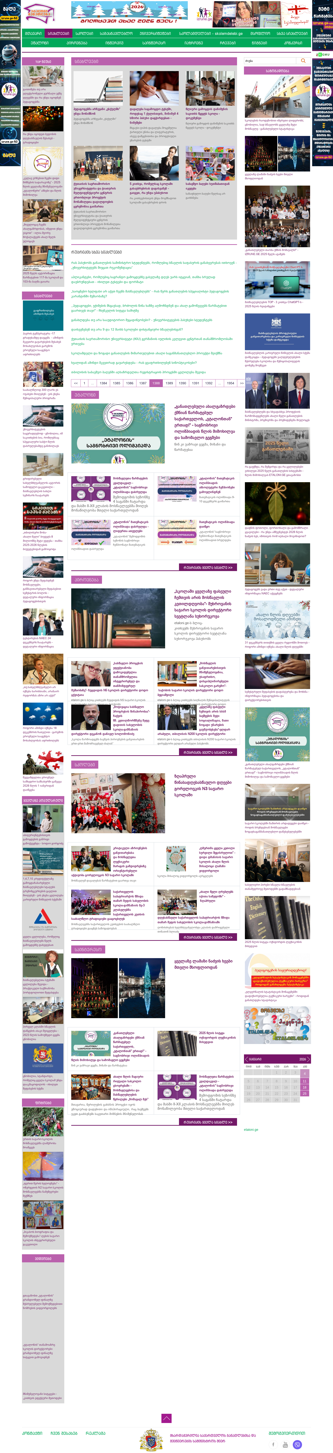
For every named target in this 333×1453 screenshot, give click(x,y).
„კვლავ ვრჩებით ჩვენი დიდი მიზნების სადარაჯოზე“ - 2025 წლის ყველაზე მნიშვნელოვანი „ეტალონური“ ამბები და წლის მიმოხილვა (42, 186)
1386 (129, 383)
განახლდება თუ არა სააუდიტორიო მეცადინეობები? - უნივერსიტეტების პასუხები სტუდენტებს (141, 320)
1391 (195, 383)
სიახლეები (58, 33)
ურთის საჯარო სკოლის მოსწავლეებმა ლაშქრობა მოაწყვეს (39, 1143)
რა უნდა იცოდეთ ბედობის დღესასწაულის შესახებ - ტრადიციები (39, 138)
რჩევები (228, 43)
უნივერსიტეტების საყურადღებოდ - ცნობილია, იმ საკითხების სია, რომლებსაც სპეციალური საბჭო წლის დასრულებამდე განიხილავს (43, 438)
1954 (230, 383)
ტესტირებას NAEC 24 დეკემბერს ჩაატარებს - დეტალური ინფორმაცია (38, 642)
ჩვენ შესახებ (64, 1433)
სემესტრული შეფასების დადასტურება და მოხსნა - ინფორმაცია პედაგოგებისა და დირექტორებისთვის (277, 696)
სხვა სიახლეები (292, 33)
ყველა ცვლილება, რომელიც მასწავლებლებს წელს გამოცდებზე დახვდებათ (41, 941)
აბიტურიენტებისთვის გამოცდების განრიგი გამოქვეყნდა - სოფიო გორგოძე (43, 839)
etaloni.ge (251, 1129)
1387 (143, 383)
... (92, 383)
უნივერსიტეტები (155, 33)
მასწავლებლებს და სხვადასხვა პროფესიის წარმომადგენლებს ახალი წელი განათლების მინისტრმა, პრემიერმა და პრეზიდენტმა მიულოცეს (277, 416)
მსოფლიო (260, 33)
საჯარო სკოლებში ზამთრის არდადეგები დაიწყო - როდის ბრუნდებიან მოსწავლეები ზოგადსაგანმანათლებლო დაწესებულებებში (277, 827)
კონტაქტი (32, 1433)
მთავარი (33, 33)
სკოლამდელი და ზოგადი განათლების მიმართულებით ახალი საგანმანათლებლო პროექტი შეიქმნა (146, 353)
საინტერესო (153, 43)
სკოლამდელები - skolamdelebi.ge (211, 33)
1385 (116, 383)
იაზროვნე (194, 43)
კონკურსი (293, 43)
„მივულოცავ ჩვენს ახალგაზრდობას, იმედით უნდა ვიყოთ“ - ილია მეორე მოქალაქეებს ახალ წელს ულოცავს (42, 233)
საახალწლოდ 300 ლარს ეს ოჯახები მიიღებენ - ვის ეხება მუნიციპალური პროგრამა (41, 394)
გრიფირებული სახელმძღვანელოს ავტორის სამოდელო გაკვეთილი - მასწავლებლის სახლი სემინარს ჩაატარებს (41, 487)
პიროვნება (77, 43)
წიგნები (259, 43)
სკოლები (84, 33)
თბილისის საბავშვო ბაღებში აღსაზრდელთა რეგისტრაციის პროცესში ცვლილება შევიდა (138, 372)
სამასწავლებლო (116, 33)
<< (76, 383)
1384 (103, 383)
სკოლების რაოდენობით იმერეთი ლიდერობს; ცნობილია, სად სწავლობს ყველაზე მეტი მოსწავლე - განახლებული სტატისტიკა (274, 124)
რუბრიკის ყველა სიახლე (208, 568)
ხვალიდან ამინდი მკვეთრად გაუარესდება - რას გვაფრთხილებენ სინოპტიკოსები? (134, 362)
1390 (182, 383)
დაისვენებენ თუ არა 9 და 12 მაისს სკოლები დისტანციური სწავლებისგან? (127, 329)
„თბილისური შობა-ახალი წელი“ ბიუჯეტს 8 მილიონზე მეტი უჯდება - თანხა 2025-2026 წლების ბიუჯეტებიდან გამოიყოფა (42, 541)
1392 (209, 383)
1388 (156, 383)
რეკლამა (95, 1433)
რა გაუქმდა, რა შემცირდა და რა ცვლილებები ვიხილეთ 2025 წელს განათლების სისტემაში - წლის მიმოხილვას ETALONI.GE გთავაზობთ (274, 471)
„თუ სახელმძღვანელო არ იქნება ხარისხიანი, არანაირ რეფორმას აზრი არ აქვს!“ (41, 691)
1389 (169, 383)
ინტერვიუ (114, 43)
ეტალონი (40, 43)
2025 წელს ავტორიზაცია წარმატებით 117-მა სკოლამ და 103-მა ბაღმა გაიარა (43, 277)
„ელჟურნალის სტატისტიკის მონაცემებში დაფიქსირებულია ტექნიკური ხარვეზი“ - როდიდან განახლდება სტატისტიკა (277, 996)
